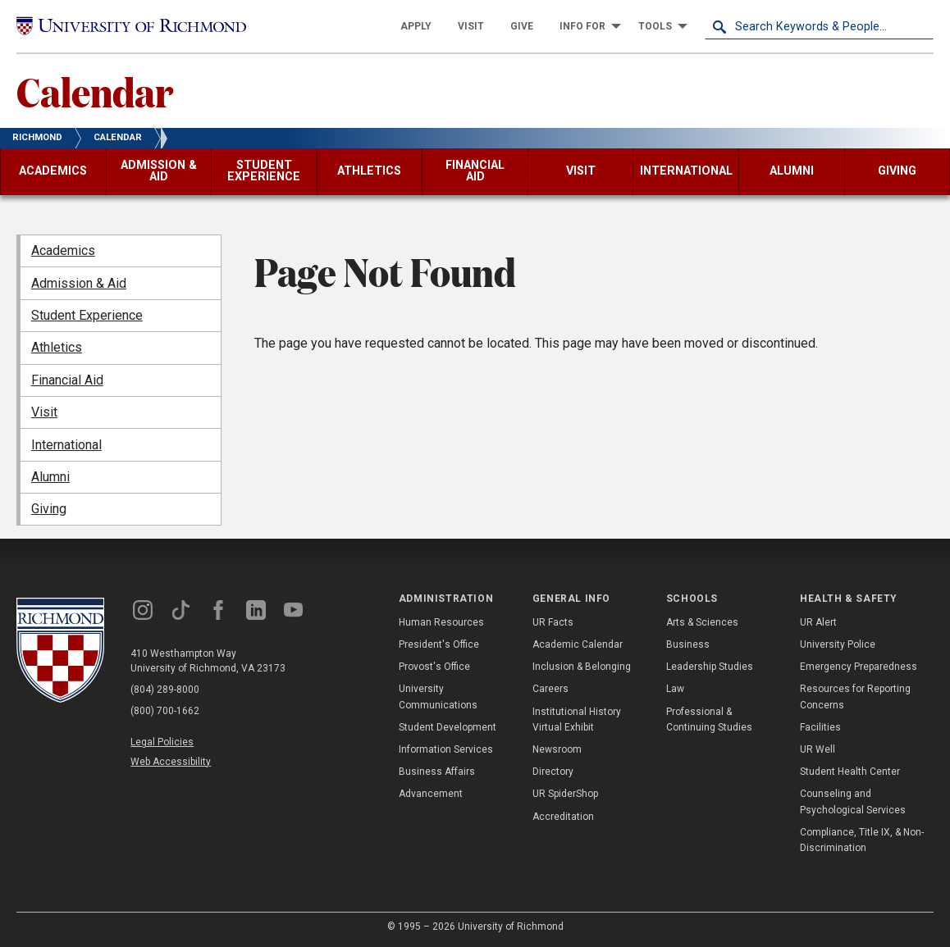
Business (688, 644)
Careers (550, 688)
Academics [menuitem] (63, 250)
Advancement (431, 793)
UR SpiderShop (565, 793)
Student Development (447, 727)
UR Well (817, 749)
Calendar (94, 91)
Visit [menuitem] (44, 412)
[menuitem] (416, 26)
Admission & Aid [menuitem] (78, 283)
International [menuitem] (66, 445)
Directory (552, 771)
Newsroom (557, 749)
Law (675, 688)
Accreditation (563, 816)
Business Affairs (437, 771)
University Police (837, 644)
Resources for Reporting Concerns (855, 696)
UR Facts (552, 622)
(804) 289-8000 (164, 689)
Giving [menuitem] (48, 509)
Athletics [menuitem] (56, 347)
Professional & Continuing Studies (709, 719)
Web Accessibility (170, 761)
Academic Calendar (577, 644)
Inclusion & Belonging (581, 666)
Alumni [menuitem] (50, 477)
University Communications (438, 696)
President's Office (439, 644)
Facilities (820, 727)
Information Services (446, 749)
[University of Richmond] (131, 26)
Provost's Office (434, 666)
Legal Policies (162, 742)
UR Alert (818, 622)
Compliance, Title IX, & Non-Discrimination (862, 840)
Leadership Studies (709, 666)
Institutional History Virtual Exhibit (576, 719)
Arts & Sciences (702, 622)
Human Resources (441, 622)
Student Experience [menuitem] (87, 315)
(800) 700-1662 (164, 711)
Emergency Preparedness (858, 666)
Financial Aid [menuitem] (67, 380)
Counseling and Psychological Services (853, 801)
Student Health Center (850, 771)
